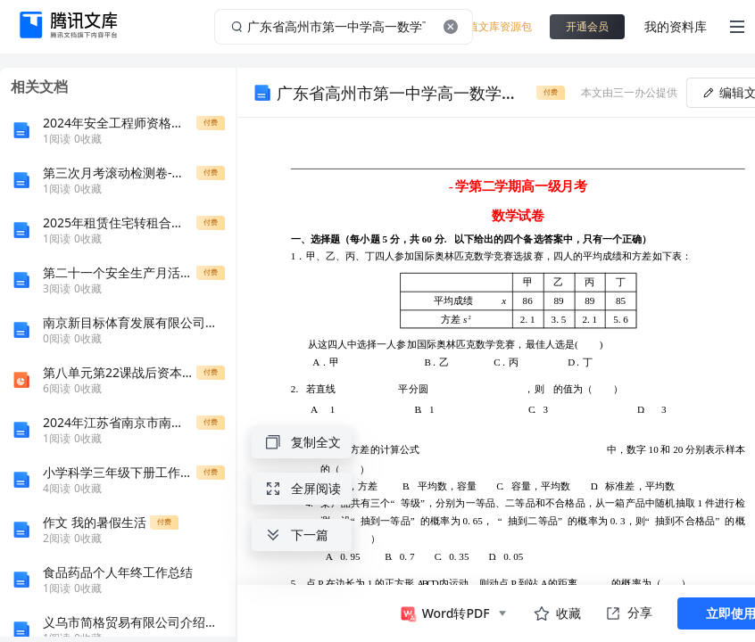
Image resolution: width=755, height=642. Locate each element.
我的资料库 (675, 26)
